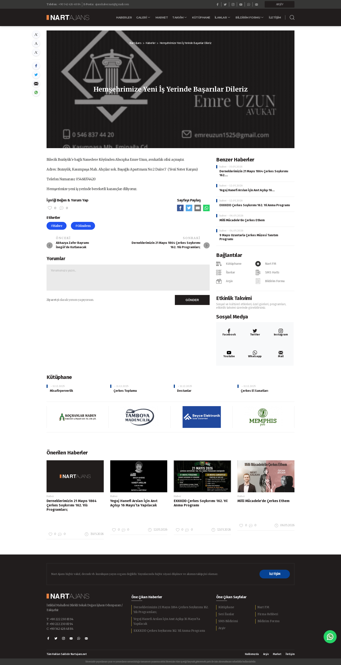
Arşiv (221, 628)
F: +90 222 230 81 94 (60, 624)
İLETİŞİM (274, 574)
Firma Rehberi (267, 614)
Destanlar (184, 391)
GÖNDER (192, 300)
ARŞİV (279, 4)
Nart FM (263, 607)
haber (223, 166)
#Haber (56, 226)
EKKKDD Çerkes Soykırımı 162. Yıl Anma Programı (254, 205)
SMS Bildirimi (228, 621)
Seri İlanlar (226, 614)
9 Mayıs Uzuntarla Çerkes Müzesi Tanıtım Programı (248, 237)
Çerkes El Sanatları (254, 391)
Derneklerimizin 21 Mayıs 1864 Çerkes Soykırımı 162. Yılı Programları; (171, 609)
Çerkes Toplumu (125, 391)
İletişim (290, 654)
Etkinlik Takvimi (234, 298)
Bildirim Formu (268, 621)
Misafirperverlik (61, 391)
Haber (50, 496)
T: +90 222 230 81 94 (60, 619)
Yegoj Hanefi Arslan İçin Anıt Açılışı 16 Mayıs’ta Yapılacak (167, 621)
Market (277, 654)
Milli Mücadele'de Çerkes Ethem (242, 220)
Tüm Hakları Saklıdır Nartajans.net (67, 654)
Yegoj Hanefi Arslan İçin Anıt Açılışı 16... (247, 190)
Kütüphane (226, 607)
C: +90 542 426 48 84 (60, 629)
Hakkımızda (252, 654)
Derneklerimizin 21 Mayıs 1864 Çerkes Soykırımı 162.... (253, 173)
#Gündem (83, 226)
